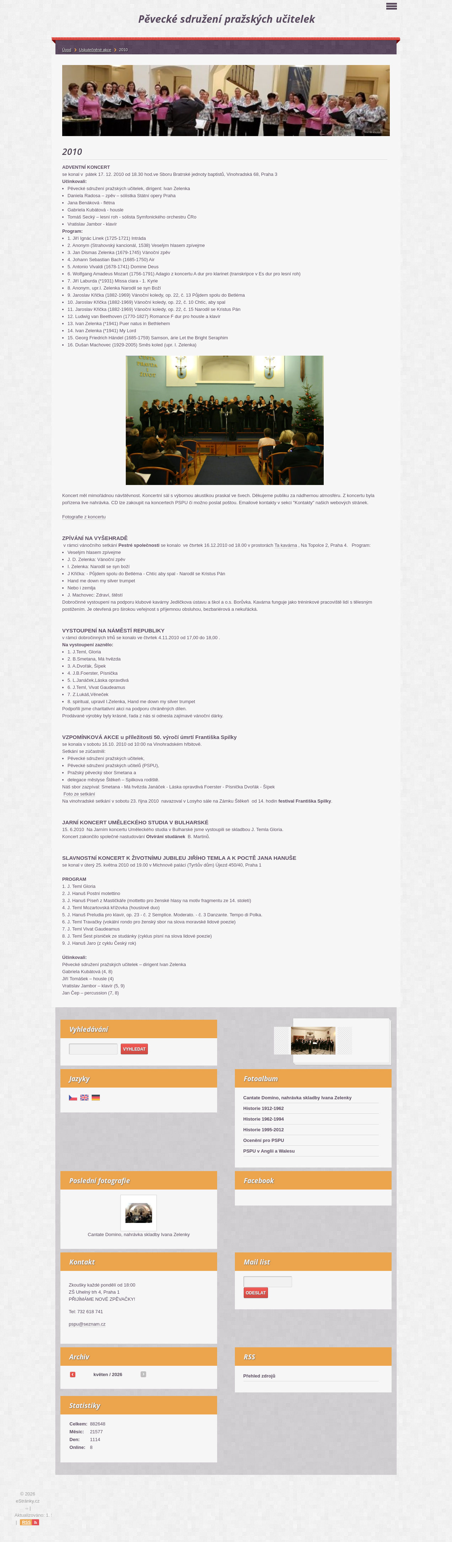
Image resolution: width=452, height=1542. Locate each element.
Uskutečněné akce (95, 50)
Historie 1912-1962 (263, 1108)
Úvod (66, 50)
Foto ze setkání (79, 794)
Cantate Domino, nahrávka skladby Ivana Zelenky (297, 1097)
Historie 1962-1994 (263, 1119)
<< (72, 1374)
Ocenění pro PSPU (263, 1140)
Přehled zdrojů (259, 1376)
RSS (26, 1522)
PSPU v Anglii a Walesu (269, 1151)
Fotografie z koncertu (84, 516)
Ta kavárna (285, 545)
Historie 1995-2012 (263, 1129)
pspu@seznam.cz (87, 1324)
